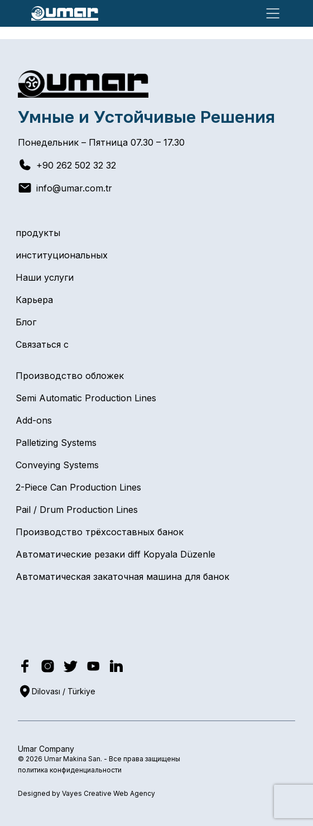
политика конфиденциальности (70, 770)
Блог (26, 322)
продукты (38, 232)
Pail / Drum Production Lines (77, 509)
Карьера (34, 299)
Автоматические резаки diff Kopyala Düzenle (115, 554)
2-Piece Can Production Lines (78, 487)
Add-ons (34, 420)
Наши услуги (45, 277)
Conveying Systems (57, 464)
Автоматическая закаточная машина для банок (122, 576)
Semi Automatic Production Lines (86, 398)
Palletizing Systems (56, 442)
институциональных (62, 255)
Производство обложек (70, 375)
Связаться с (42, 344)
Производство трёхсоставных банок (100, 531)
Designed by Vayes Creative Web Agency (86, 793)
